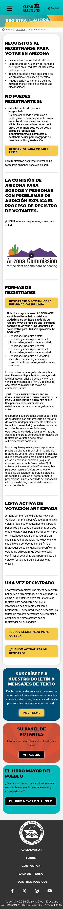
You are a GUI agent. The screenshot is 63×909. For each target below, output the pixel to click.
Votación (20, 29)
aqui (46, 165)
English (53, 8)
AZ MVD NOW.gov (36, 539)
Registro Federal (34, 346)
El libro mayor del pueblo (30, 801)
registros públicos (32, 881)
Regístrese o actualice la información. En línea (30, 303)
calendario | (31, 849)
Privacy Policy (53, 904)
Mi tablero (31, 754)
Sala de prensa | (31, 873)
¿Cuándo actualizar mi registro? (28, 651)
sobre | (31, 857)
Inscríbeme (31, 712)
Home (7, 29)
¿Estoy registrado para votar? (29, 634)
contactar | (31, 865)
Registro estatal (33, 336)
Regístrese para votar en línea (30, 151)
